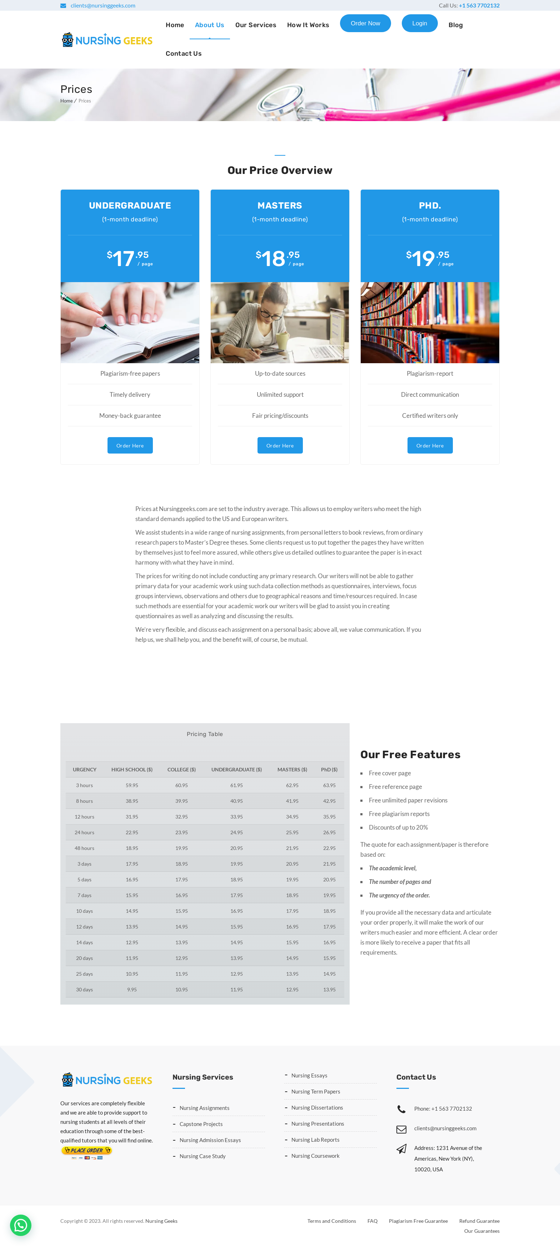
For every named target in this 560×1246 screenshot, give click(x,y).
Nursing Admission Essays (210, 1139)
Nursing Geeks (161, 1220)
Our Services (255, 25)
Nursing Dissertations (317, 1107)
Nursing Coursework (315, 1155)
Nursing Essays (309, 1074)
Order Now (365, 23)
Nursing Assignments (205, 1107)
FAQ (373, 1220)
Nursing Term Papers (315, 1090)
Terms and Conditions (332, 1220)
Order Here (130, 445)
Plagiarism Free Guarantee (418, 1220)
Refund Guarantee (479, 1220)
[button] (20, 1225)
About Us (210, 25)
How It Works (308, 25)
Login (420, 23)
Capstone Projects (201, 1123)
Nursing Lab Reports (315, 1139)
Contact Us (184, 53)
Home (175, 25)
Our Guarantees (482, 1230)
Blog (456, 25)
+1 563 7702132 (479, 5)
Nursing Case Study (203, 1155)
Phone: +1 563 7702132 (443, 1108)
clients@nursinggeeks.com (102, 5)
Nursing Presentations (317, 1123)
